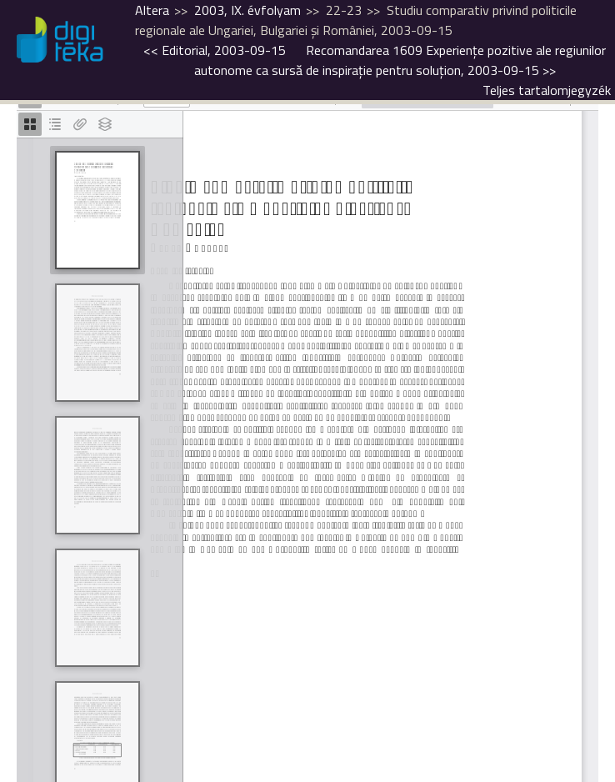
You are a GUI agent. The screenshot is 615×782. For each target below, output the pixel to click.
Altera (152, 10)
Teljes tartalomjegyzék (546, 90)
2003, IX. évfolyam (247, 10)
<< (214, 50)
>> (400, 60)
